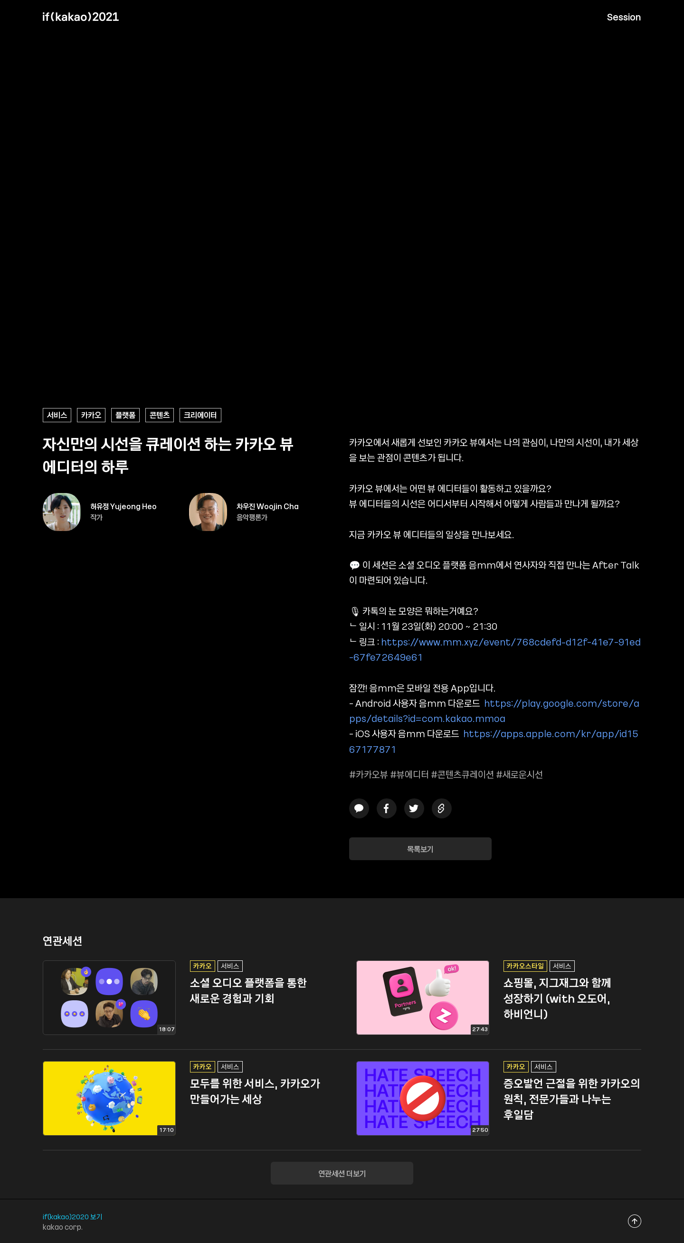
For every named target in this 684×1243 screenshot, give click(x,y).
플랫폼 (125, 414)
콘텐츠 (160, 414)
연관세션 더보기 (342, 1173)
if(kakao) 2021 (81, 16)
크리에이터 (200, 414)
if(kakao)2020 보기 (73, 1216)
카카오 (91, 414)
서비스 (57, 414)
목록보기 (420, 848)
